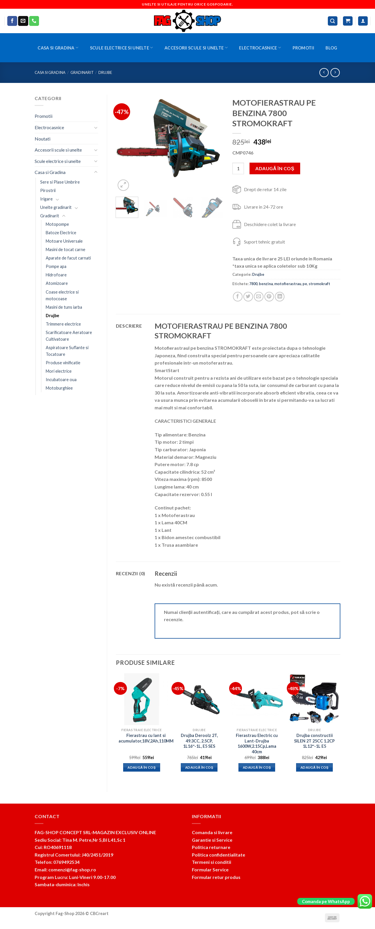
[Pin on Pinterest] (269, 296)
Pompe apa (56, 266)
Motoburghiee (59, 388)
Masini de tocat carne (65, 249)
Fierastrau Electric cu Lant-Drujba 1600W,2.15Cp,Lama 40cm (257, 743)
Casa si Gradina (58, 47)
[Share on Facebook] (238, 296)
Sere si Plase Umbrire (60, 182)
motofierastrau (287, 283)
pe (305, 283)
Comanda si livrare (212, 832)
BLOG (331, 47)
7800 (253, 283)
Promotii (303, 47)
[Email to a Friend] (258, 296)
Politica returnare (211, 847)
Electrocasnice (260, 47)
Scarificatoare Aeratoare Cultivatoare (69, 336)
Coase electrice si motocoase (62, 295)
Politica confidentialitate (218, 854)
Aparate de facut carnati (68, 257)
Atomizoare (57, 283)
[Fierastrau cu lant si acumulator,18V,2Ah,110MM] (141, 699)
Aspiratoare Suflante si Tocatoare (67, 351)
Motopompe (57, 224)
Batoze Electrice (61, 232)
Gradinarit (82, 72)
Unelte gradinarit (56, 207)
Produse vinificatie (63, 362)
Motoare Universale (64, 241)
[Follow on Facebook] (12, 21)
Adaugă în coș (274, 168)
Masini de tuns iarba (64, 307)
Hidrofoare (56, 274)
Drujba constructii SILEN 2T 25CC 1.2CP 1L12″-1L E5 (314, 741)
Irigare (46, 198)
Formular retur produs (216, 877)
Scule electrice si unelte (121, 47)
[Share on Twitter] (248, 296)
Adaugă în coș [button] (142, 767)
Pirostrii (48, 190)
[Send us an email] (23, 21)
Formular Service (210, 869)
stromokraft (319, 283)
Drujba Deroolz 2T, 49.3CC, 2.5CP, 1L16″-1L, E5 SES (199, 741)
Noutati (42, 138)
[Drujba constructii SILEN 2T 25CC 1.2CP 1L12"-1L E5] (314, 699)
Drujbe (105, 72)
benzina (266, 283)
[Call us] (34, 21)
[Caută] (333, 21)
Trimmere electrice (63, 323)
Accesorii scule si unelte (196, 47)
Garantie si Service (212, 840)
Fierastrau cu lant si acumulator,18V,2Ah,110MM (146, 738)
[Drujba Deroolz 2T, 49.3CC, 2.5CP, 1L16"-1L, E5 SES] (199, 699)
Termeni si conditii (211, 862)
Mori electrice (59, 371)
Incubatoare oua (61, 379)
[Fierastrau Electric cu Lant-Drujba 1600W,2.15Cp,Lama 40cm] (257, 699)
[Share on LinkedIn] (279, 296)
